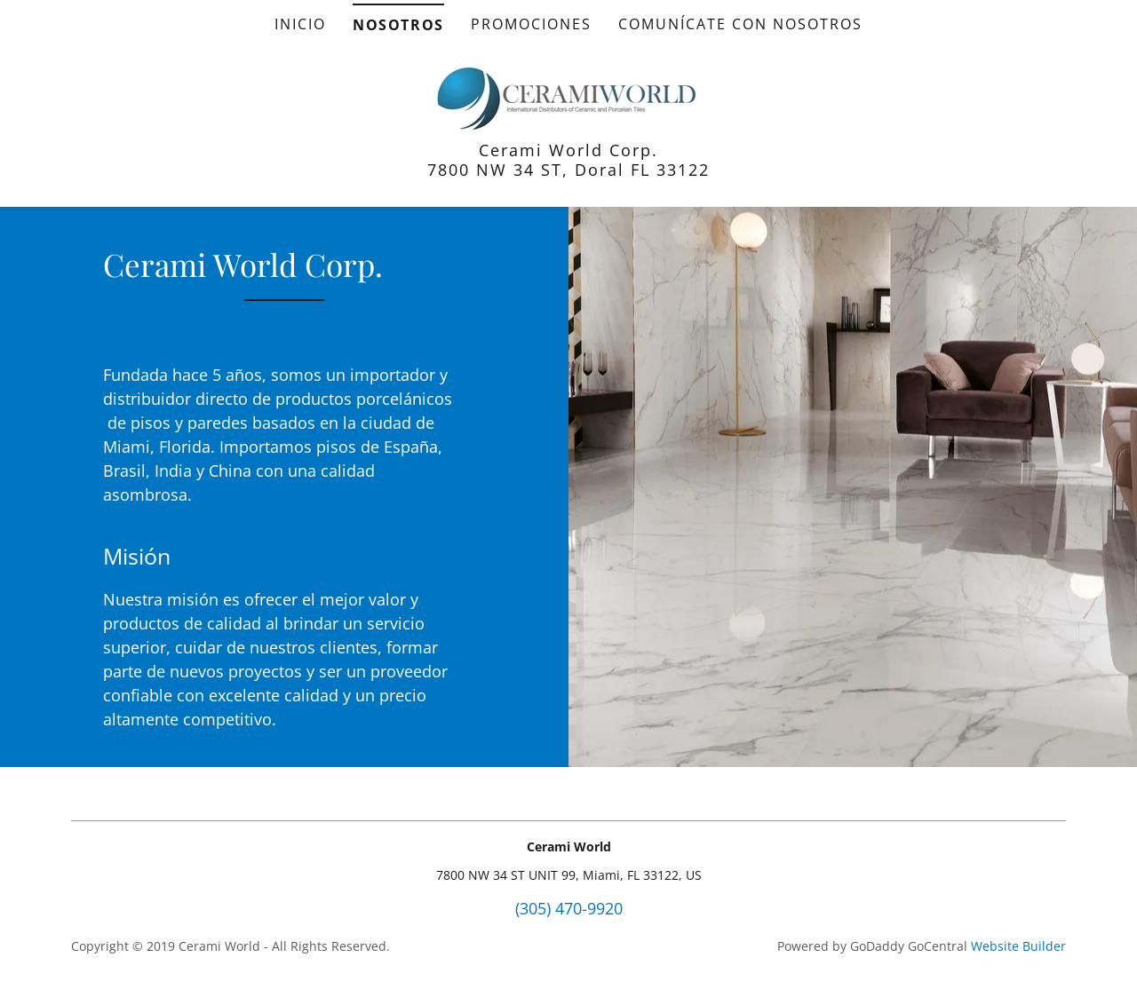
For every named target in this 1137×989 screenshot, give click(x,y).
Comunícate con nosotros (740, 24)
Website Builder (1018, 946)
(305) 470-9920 (569, 908)
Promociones (531, 24)
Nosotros (398, 25)
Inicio (300, 24)
